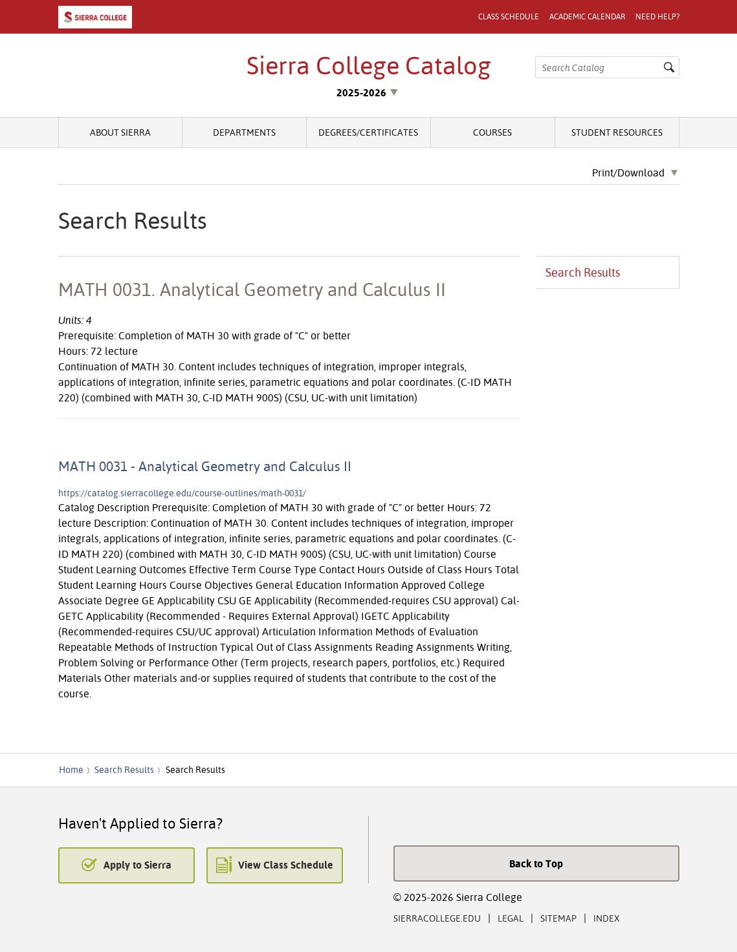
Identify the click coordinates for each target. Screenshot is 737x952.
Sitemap (558, 918)
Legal (510, 918)
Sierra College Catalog (369, 65)
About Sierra (120, 132)
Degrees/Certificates (368, 132)
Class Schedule (508, 16)
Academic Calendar (587, 16)
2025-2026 (361, 92)
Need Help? (657, 16)
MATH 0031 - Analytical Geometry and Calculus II (204, 466)
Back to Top (536, 863)
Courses (492, 132)
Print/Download (628, 173)
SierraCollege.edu (437, 918)
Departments (244, 132)
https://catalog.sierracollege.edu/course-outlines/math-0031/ (182, 493)
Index (606, 918)
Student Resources (617, 132)
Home (71, 770)
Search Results (582, 272)
